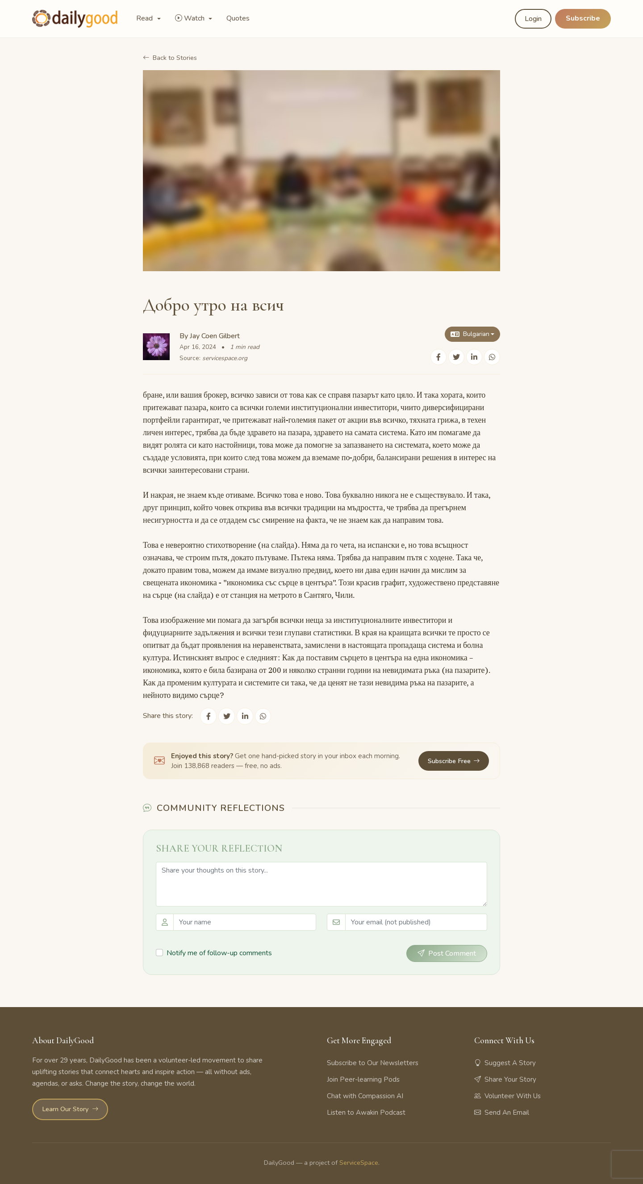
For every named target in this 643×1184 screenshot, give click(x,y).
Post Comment (447, 953)
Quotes (238, 18)
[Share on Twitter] (456, 357)
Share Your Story (505, 1079)
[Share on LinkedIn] (474, 357)
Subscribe (583, 18)
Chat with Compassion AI (365, 1095)
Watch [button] (190, 18)
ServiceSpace (358, 1162)
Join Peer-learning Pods (363, 1079)
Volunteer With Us (507, 1095)
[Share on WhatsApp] (492, 357)
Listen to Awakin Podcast (366, 1112)
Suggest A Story (505, 1062)
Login (533, 19)
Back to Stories (170, 57)
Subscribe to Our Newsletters (372, 1062)
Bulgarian (469, 334)
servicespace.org (224, 358)
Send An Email (501, 1112)
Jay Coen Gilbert (215, 336)
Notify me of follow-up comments (219, 952)
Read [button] (145, 18)
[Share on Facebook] (438, 357)
